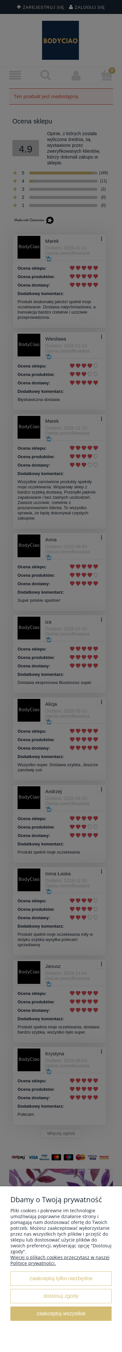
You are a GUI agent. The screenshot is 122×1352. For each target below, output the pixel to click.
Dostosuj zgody (61, 1296)
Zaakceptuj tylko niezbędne (61, 1278)
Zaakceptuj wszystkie (60, 1313)
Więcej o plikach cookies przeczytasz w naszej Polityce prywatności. (60, 1260)
